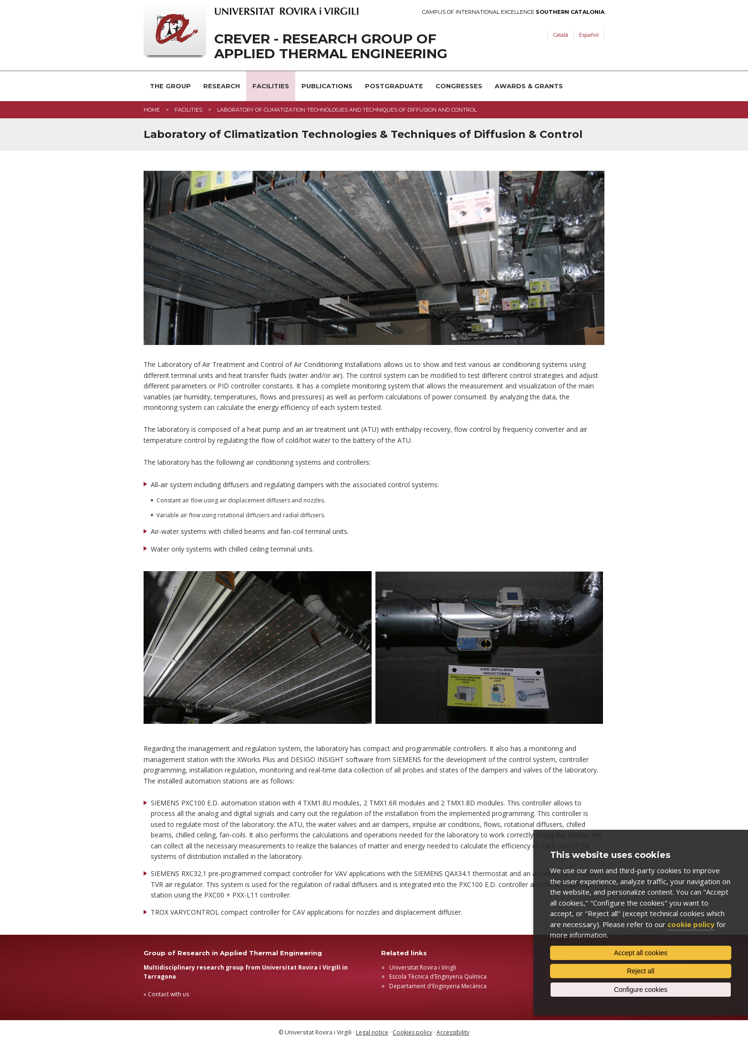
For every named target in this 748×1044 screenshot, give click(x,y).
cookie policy (691, 924)
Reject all (640, 971)
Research (221, 86)
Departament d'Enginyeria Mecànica (438, 986)
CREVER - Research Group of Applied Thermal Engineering (330, 46)
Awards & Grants (529, 86)
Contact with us (168, 994)
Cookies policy (412, 1032)
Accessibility (452, 1032)
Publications (327, 86)
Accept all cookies (640, 953)
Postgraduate (394, 86)
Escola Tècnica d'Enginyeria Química (438, 976)
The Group (170, 86)
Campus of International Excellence (513, 12)
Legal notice (372, 1032)
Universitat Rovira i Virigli (422, 967)
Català (560, 34)
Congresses (459, 86)
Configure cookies (640, 989)
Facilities (270, 86)
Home (152, 109)
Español (589, 34)
